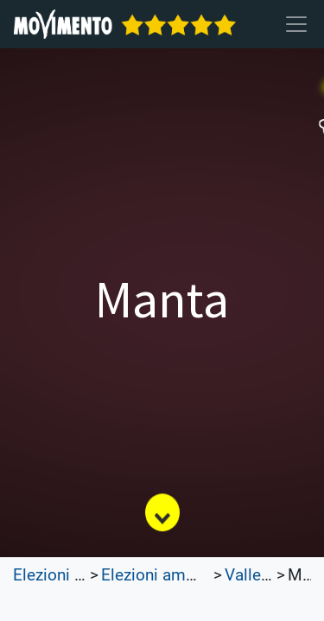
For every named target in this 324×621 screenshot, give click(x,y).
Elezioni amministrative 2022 (207, 575)
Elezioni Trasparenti (84, 575)
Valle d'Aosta (272, 575)
